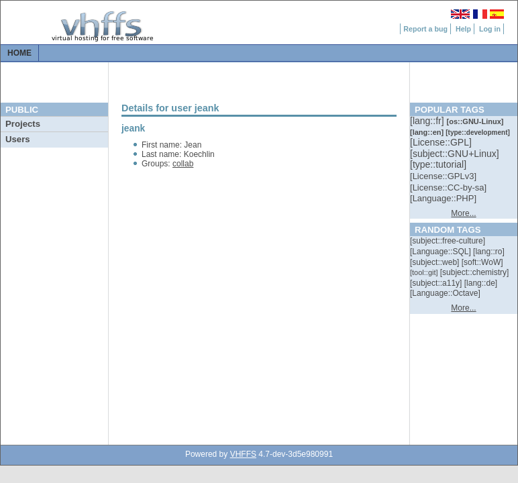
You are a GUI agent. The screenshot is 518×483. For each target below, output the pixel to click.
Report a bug (425, 29)
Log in (490, 29)
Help (463, 29)
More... (463, 213)
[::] (428, 120)
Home (19, 53)
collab (182, 163)
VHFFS (243, 454)
